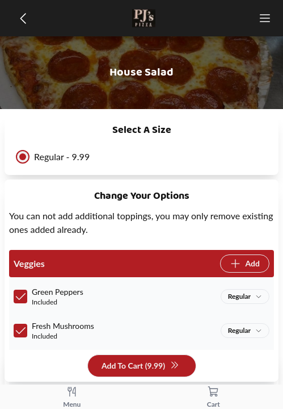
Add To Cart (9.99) (140, 366)
